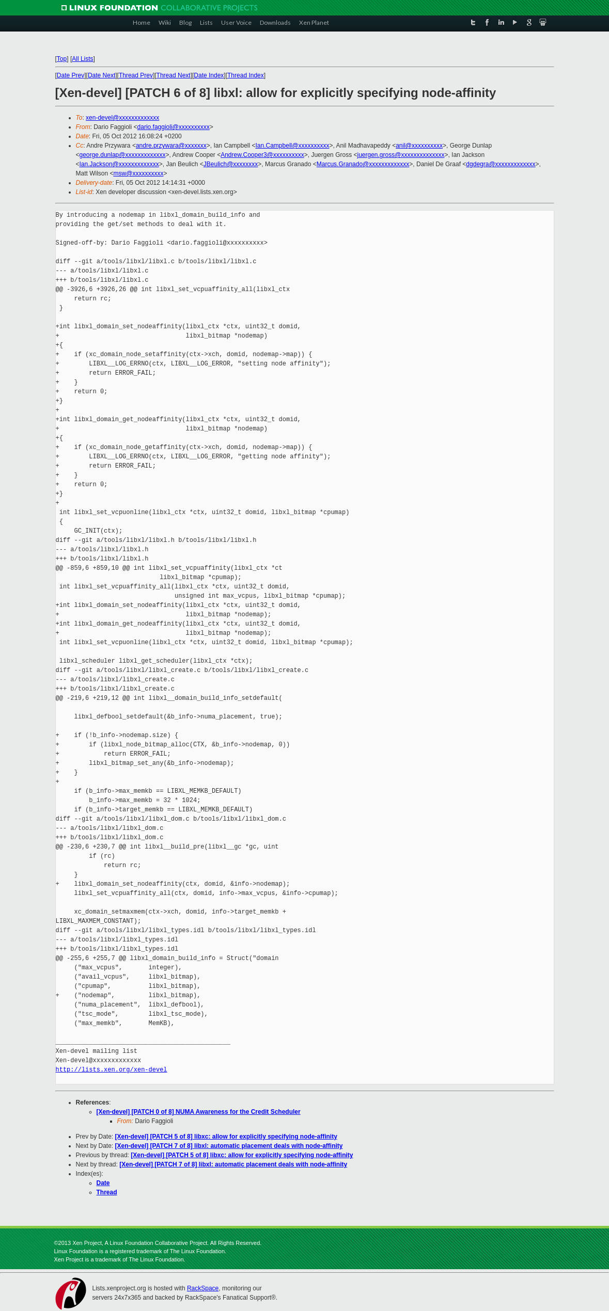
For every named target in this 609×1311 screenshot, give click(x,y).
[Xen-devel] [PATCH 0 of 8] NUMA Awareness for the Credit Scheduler (199, 1111)
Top (62, 58)
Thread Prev (136, 75)
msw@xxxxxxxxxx (139, 173)
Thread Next (174, 75)
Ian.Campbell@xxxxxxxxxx (293, 145)
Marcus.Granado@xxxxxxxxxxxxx (363, 164)
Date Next (101, 75)
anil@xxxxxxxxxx (419, 145)
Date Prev (70, 75)
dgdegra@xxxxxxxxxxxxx (500, 164)
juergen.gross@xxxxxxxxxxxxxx (400, 154)
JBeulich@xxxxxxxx (231, 164)
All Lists (82, 58)
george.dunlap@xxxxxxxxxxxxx (123, 154)
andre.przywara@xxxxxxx (171, 145)
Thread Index (245, 75)
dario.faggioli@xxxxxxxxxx (173, 127)
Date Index (209, 75)
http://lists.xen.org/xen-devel (111, 1069)
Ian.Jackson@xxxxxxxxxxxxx (119, 164)
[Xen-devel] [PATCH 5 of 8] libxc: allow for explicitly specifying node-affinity (226, 1136)
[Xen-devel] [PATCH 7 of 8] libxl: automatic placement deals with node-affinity (229, 1145)
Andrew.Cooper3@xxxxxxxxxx (262, 154)
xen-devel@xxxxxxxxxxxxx (122, 117)
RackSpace (202, 1288)
